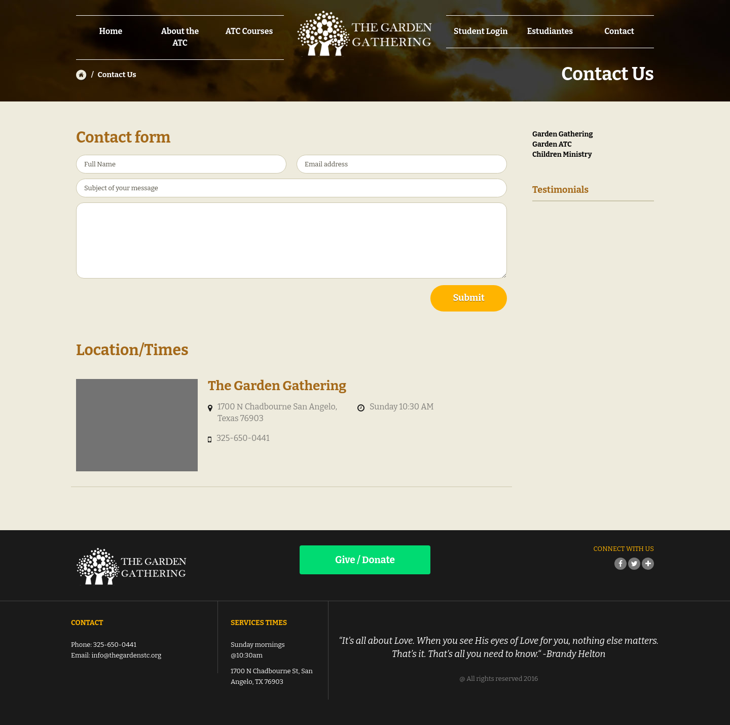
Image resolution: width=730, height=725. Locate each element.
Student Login (480, 31)
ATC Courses (249, 31)
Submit (469, 297)
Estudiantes (550, 31)
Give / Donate (365, 560)
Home (110, 31)
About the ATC (180, 37)
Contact (619, 31)
